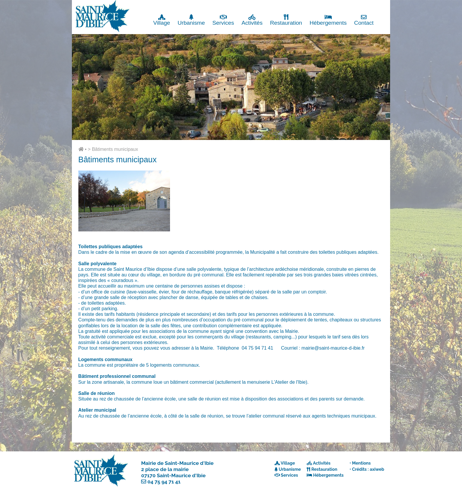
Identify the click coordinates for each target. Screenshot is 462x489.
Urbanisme (191, 20)
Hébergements (328, 20)
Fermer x (378, 5)
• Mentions (360, 462)
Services (223, 20)
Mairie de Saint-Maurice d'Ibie (177, 463)
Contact (364, 20)
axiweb (377, 469)
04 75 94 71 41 (164, 482)
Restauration (286, 20)
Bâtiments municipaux (115, 149)
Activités (252, 20)
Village (161, 20)
